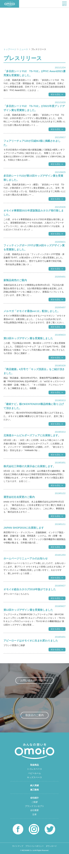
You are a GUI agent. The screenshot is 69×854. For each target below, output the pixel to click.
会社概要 (34, 810)
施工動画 (34, 789)
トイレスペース (34, 769)
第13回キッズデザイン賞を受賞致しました (28, 338)
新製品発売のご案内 (15, 280)
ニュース (24, 49)
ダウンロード (51, 846)
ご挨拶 (34, 802)
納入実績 (34, 785)
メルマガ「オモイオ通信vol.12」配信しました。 (32, 311)
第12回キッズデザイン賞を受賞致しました (28, 609)
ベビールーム (34, 773)
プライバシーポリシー (34, 846)
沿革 (34, 814)
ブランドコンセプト (34, 806)
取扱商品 (34, 765)
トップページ (10, 49)
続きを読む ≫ (57, 94)
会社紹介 (34, 797)
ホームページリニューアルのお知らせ (26, 558)
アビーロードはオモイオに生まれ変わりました (31, 640)
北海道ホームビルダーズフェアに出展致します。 (32, 435)
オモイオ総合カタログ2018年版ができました (30, 589)
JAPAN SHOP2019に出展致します (24, 527)
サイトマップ (17, 846)
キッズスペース (34, 777)
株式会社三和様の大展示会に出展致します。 (29, 466)
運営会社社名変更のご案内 (19, 497)
